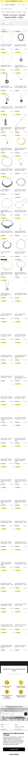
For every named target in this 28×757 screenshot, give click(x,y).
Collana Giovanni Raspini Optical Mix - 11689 (20, 646)
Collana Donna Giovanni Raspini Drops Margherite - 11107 (7, 149)
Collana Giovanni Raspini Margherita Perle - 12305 (6, 169)
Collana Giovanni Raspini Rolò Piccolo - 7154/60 (6, 397)
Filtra (7, 23)
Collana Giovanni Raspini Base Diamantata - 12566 (21, 294)
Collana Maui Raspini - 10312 (6, 252)
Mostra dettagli (14, 754)
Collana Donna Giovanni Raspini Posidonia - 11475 (7, 232)
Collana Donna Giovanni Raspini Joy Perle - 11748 (7, 356)
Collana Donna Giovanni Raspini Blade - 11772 (6, 335)
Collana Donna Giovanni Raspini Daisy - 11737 (6, 439)
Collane (24, 11)
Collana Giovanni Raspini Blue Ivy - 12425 (20, 107)
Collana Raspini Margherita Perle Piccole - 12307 (7, 211)
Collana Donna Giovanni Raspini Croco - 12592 (20, 190)
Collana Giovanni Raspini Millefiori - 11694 (20, 625)
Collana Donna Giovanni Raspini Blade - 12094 (20, 418)
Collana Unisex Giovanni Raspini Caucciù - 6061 (20, 45)
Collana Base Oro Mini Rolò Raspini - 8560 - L (20, 397)
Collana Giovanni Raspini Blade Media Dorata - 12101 (20, 149)
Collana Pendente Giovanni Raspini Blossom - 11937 (21, 66)
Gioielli (19, 11)
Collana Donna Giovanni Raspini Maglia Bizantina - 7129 (21, 501)
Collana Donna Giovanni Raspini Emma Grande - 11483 (20, 439)
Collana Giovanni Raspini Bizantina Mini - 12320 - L (7, 605)
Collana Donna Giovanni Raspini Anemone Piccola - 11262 (7, 419)
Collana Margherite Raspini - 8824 (5, 190)
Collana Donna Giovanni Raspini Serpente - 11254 (21, 522)
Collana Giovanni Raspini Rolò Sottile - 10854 (6, 45)
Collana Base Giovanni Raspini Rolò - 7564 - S (6, 66)
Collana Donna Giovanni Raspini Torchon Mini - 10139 (6, 564)
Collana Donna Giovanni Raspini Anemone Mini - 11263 (6, 128)
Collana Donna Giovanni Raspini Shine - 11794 (6, 542)
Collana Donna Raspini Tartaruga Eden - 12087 (20, 232)
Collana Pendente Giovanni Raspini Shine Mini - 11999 (6, 294)
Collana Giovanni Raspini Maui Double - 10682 (20, 169)
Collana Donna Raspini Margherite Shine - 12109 (20, 584)
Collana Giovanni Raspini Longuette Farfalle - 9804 (7, 625)
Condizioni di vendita (19, 726)
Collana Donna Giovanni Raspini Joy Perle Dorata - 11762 (21, 481)
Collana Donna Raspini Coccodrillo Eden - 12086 (21, 563)
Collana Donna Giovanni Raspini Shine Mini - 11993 (21, 542)
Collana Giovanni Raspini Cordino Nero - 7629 (6, 377)
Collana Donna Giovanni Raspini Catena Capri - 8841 (20, 128)
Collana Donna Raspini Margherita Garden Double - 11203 (21, 273)
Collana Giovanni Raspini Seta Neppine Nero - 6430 (7, 107)
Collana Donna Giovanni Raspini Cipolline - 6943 (20, 211)
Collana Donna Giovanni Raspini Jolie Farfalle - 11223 (6, 481)
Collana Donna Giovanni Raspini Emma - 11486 (20, 335)
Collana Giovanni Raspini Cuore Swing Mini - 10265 (21, 87)
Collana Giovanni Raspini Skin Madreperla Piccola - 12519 (7, 273)
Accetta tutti (14, 749)
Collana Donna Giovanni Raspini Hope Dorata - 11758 (20, 460)
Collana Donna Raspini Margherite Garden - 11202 (7, 584)
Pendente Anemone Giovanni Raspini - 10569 (6, 87)
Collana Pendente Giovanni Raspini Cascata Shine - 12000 (21, 377)
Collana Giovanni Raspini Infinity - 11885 (20, 605)
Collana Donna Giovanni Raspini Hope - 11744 (6, 460)
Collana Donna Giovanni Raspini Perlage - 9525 (6, 522)
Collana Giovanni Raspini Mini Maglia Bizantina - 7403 (6, 646)
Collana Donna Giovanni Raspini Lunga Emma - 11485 (6, 501)
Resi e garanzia (18, 729)
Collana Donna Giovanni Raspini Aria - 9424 (20, 252)
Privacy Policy (9, 717)
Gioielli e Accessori (10, 11)
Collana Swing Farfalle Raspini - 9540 (20, 314)
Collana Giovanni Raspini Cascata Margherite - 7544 (20, 356)
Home (3, 11)
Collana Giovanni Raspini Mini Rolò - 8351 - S (6, 314)
